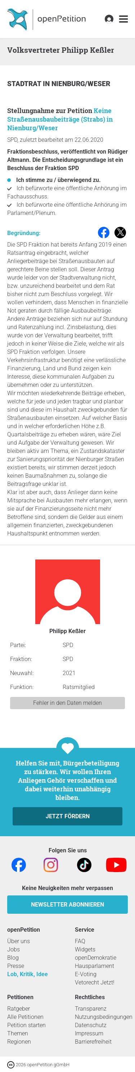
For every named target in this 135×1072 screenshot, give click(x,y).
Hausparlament (94, 966)
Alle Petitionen (25, 1017)
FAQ (80, 941)
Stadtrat (25, 84)
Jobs (13, 949)
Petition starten (26, 1025)
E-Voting (85, 974)
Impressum (89, 1033)
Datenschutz (91, 1025)
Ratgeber (18, 1008)
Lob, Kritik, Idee (27, 974)
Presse (15, 966)
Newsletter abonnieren (67, 904)
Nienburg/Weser (80, 84)
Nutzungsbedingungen (103, 1017)
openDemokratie (95, 957)
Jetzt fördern (68, 816)
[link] (123, 19)
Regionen (19, 1041)
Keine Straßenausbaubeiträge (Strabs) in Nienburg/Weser (60, 119)
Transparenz (91, 1008)
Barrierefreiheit (93, 1041)
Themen (17, 1033)
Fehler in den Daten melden (67, 702)
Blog (13, 957)
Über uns (18, 941)
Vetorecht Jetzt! (94, 982)
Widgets (85, 949)
